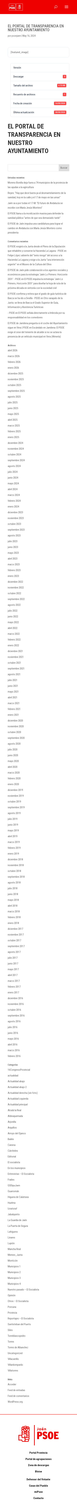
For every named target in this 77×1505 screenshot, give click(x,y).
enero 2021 (13, 714)
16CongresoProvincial (19, 1069)
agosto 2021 (14, 674)
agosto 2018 (14, 882)
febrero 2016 (14, 1056)
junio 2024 (13, 477)
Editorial (12, 1156)
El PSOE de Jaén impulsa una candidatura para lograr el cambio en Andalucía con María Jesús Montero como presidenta (35, 228)
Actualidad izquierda (18, 1098)
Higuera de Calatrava (18, 1197)
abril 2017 (12, 975)
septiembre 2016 (16, 1015)
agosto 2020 (14, 743)
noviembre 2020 (16, 726)
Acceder (12, 1384)
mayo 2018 (13, 899)
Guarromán (13, 1191)
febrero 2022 (14, 639)
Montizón (13, 1260)
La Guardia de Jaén (17, 1220)
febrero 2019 (14, 847)
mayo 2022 (13, 622)
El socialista (14, 1162)
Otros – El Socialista (18, 1301)
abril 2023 (12, 558)
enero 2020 (13, 784)
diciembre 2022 (15, 581)
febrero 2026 (14, 362)
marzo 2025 (14, 425)
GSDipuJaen (14, 1185)
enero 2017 (13, 992)
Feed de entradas (16, 1390)
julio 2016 (12, 1027)
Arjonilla (12, 1121)
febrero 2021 (14, 709)
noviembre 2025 (16, 379)
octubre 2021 (14, 662)
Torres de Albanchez (18, 1347)
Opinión (11, 1295)
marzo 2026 (14, 356)
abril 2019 (12, 836)
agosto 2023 (14, 535)
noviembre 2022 (16, 587)
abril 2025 (12, 419)
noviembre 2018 (16, 865)
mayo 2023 (13, 552)
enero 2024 (13, 506)
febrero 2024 (14, 500)
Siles (10, 1330)
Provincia (12, 1312)
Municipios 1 (14, 1266)
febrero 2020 (14, 778)
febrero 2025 (14, 431)
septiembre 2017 (16, 946)
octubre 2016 (14, 1009)
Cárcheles (13, 1150)
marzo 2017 (14, 980)
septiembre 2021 (16, 668)
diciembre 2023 (15, 512)
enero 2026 (13, 367)
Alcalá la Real (14, 1110)
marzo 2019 (14, 842)
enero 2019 (13, 853)
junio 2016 (13, 1033)
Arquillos (12, 1127)
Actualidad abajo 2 (17, 1087)
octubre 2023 (14, 524)
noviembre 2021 (16, 657)
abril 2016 (12, 1044)
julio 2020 (12, 749)
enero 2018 (13, 923)
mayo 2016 (13, 1038)
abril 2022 (12, 628)
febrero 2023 (14, 570)
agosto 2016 (14, 1021)
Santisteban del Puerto (19, 1324)
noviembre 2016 (16, 1004)
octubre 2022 (14, 593)
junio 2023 (13, 547)
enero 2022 (13, 645)
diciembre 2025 (15, 373)
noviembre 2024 (16, 448)
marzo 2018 (14, 911)
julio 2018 (12, 888)
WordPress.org (15, 1401)
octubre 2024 (14, 454)
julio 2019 (12, 819)
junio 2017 (13, 963)
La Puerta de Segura (18, 1226)
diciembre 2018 (15, 859)
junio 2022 (13, 616)
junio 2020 (13, 755)
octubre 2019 (14, 801)
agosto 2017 (14, 952)
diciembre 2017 (15, 928)
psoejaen (16, 35)
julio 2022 (12, 610)
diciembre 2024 (15, 443)
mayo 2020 (13, 761)
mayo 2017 (13, 969)
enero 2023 (13, 576)
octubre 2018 (14, 871)
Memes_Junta (15, 1254)
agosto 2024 (14, 466)
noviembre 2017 (16, 934)
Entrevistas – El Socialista (21, 1173)
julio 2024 (12, 471)
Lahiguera (13, 1231)
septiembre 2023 (16, 529)
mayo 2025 (13, 414)
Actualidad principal (18, 1104)
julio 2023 (12, 541)
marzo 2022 (14, 633)
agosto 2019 (14, 813)
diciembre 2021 (15, 651)
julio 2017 (12, 957)
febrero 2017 (14, 986)
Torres (11, 1341)
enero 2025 (13, 437)
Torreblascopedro (16, 1335)
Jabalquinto (14, 1214)
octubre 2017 (14, 940)
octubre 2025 (14, 385)
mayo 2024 (13, 483)
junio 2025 (13, 408)
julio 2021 (12, 680)
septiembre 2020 (16, 738)
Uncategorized (15, 1353)
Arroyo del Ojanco (17, 1133)
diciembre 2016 (15, 998)
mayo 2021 (13, 691)
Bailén (11, 1139)
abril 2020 (12, 766)
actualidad (13, 1075)
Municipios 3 (14, 1278)
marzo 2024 (14, 495)
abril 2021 (12, 697)
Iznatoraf (12, 1208)
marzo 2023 (14, 564)
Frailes (11, 1179)
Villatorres (13, 1370)
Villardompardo (15, 1364)
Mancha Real (14, 1249)
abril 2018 (12, 905)
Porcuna (12, 1307)
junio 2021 (13, 685)
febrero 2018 (14, 917)
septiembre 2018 (16, 876)
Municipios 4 (14, 1283)
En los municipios (16, 1168)
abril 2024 (12, 489)
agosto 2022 (14, 604)
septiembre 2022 (16, 599)
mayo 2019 (13, 830)
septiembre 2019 (16, 807)
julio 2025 (12, 402)
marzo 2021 (14, 703)
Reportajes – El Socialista (21, 1318)
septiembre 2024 (16, 460)
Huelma (11, 1202)
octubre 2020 (14, 732)
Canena (11, 1145)
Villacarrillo (13, 1359)
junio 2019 (13, 824)
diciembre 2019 (15, 790)
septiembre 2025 (16, 390)
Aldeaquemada (15, 1116)
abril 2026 (12, 350)
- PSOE (11, 312)
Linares (11, 1237)
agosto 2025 (14, 396)
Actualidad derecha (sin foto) (23, 1092)
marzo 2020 (14, 772)
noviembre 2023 (16, 518)
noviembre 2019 (16, 795)
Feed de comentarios (18, 1396)
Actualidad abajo (16, 1081)
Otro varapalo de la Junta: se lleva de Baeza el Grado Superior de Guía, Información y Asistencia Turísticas (35, 303)
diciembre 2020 (15, 720)
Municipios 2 (14, 1272)
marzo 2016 (14, 1050)
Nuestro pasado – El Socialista (23, 1289)
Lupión (11, 1243)
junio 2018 (13, 894)
